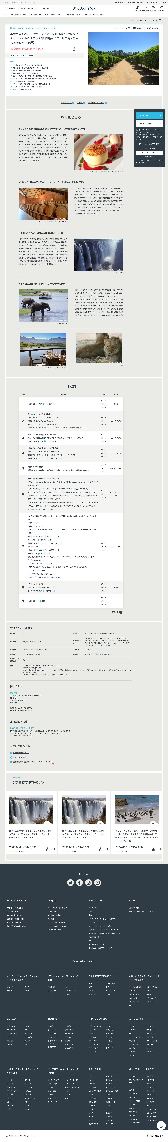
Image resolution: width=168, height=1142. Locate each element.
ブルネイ (92, 991)
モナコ (131, 1034)
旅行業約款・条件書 (14, 915)
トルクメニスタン (135, 987)
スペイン (132, 1048)
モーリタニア (110, 1124)
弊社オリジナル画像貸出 (56, 923)
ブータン (68, 994)
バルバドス (133, 1094)
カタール (10, 1106)
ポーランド (52, 1030)
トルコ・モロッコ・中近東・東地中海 (102, 919)
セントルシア (151, 1113)
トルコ (9, 1080)
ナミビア (109, 1084)
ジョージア (92, 1030)
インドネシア (93, 994)
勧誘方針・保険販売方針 (16, 919)
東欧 (90, 912)
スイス (148, 1048)
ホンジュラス (151, 1087)
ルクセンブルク (134, 1045)
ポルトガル (150, 1037)
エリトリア (92, 1098)
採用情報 (51, 919)
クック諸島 (52, 1091)
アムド (148, 991)
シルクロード (151, 998)
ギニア (91, 1113)
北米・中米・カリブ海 (96, 944)
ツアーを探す (10, 8)
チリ (8, 1037)
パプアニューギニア (72, 1087)
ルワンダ (109, 1095)
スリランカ (52, 991)
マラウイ (109, 1076)
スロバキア (69, 1048)
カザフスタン (134, 994)
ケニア (91, 1117)
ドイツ (131, 1056)
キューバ (132, 1116)
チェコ (67, 1041)
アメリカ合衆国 (151, 1120)
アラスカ (132, 1076)
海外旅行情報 (134, 908)
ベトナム (27, 991)
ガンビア (92, 1106)
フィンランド (93, 1045)
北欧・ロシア (93, 915)
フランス (149, 1026)
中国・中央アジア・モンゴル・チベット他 (104, 930)
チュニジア (28, 1087)
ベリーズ (132, 1097)
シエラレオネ (110, 1102)
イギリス (132, 1052)
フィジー (51, 1095)
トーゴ (108, 1109)
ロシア (108, 1026)
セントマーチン (151, 1117)
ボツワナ (92, 1084)
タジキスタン (134, 1002)
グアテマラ (150, 1080)
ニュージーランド (71, 1084)
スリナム (27, 1045)
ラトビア (92, 1034)
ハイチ (148, 1084)
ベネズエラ (28, 1026)
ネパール (68, 987)
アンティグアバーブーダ (136, 1081)
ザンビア (109, 1117)
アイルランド (151, 1034)
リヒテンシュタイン (136, 1037)
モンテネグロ (70, 1034)
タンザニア (110, 1106)
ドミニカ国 (133, 1119)
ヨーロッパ (92, 908)
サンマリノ (150, 1030)
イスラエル (28, 1106)
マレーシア (110, 994)
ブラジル (27, 1041)
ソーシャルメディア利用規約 (58, 926)
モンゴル (149, 1002)
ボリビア (10, 1041)
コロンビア (28, 1037)
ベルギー (149, 1045)
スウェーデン (110, 1030)
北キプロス (11, 1087)
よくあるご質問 (12, 912)
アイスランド (93, 1048)
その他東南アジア (95, 937)
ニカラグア (150, 1102)
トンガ (67, 1095)
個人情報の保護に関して (21, 753)
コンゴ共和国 (93, 1087)
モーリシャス (52, 1102)
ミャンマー (11, 987)
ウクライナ (110, 1037)
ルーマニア (69, 1045)
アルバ (131, 1086)
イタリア (132, 1030)
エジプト (10, 1095)
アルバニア (69, 1030)
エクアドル (11, 1026)
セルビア (68, 1026)
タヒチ (67, 1091)
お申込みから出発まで (15, 908)
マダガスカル (93, 1124)
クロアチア (52, 1047)
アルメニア (92, 1041)
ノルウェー (110, 1041)
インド (50, 994)
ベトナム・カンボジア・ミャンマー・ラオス (104, 934)
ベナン (91, 1080)
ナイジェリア (110, 1087)
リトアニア (110, 1045)
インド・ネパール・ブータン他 (100, 926)
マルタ (131, 1026)
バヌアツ (68, 1098)
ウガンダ (109, 1113)
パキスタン (52, 987)
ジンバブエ (110, 1120)
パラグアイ (28, 1034)
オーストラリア (53, 1080)
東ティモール (110, 991)
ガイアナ (10, 1045)
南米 (90, 941)
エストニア (92, 1037)
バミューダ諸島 (134, 1101)
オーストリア (52, 1037)
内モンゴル (133, 998)
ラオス (26, 987)
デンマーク (110, 1034)
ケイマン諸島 (52, 1084)
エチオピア (92, 1102)
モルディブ (52, 1098)
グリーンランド (111, 1048)
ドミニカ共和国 (134, 1123)
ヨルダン (27, 1080)
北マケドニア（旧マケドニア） (55, 1042)
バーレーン (11, 1102)
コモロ (50, 1087)
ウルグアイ (11, 1030)
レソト (91, 1120)
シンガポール (110, 984)
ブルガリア (52, 1026)
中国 (130, 1005)
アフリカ (92, 923)
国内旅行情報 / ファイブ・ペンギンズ (142, 912)
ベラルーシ (92, 1052)
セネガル (109, 1098)
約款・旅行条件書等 (20, 757)
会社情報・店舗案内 (55, 915)
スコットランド (151, 1041)
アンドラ (149, 1052)
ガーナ (91, 1109)
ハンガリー (52, 1034)
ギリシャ (27, 1095)
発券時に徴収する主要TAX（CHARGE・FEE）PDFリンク (31, 762)
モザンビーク (110, 1080)
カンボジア (11, 991)
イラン (26, 1102)
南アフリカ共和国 (112, 1091)
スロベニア (69, 1037)
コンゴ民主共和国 (95, 1091)
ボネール (132, 1105)
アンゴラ (92, 1076)
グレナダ (149, 1076)
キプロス (27, 1091)
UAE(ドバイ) (28, 1109)
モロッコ (27, 1084)
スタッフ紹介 (45, 8)
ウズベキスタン (151, 987)
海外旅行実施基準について (16, 926)
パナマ (148, 1106)
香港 (90, 987)
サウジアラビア (29, 1098)
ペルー (26, 1030)
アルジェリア (12, 1091)
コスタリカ (133, 1112)
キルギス (149, 994)
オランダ (132, 1041)
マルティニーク (151, 1095)
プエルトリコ (151, 1109)
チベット (132, 991)
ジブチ (91, 1095)
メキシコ (149, 1098)
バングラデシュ (70, 991)
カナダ (131, 1108)
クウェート (11, 1109)
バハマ (131, 1090)
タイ (107, 987)
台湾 (90, 984)
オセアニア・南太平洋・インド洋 (100, 948)
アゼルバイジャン (95, 1026)
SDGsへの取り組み (54, 930)
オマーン (10, 1084)
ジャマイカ (150, 1091)
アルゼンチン (12, 1034)
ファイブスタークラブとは (28, 8)
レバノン (10, 1098)
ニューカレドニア (71, 1080)
